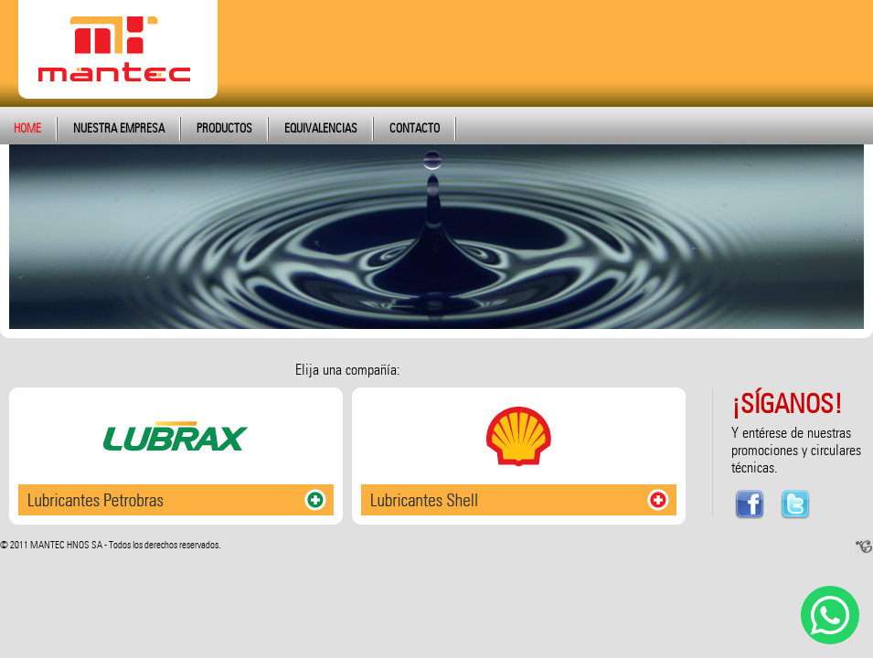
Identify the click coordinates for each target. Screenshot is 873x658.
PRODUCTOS (224, 128)
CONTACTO (414, 128)
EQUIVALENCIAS (320, 128)
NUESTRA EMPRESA (119, 128)
